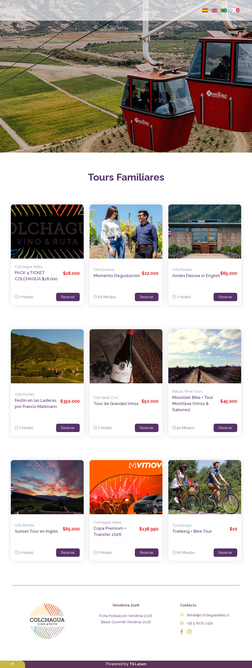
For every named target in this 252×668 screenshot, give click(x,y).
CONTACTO (166, 9)
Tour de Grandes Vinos (116, 403)
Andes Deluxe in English (196, 275)
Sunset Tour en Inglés (36, 531)
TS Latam (137, 664)
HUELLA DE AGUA (139, 9)
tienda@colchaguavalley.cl (204, 615)
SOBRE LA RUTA (77, 9)
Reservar (68, 297)
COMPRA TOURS (108, 9)
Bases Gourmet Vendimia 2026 (126, 622)
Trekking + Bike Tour (192, 531)
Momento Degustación (117, 275)
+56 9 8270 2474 (196, 623)
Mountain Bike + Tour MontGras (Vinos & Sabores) (192, 403)
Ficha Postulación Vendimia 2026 (125, 616)
